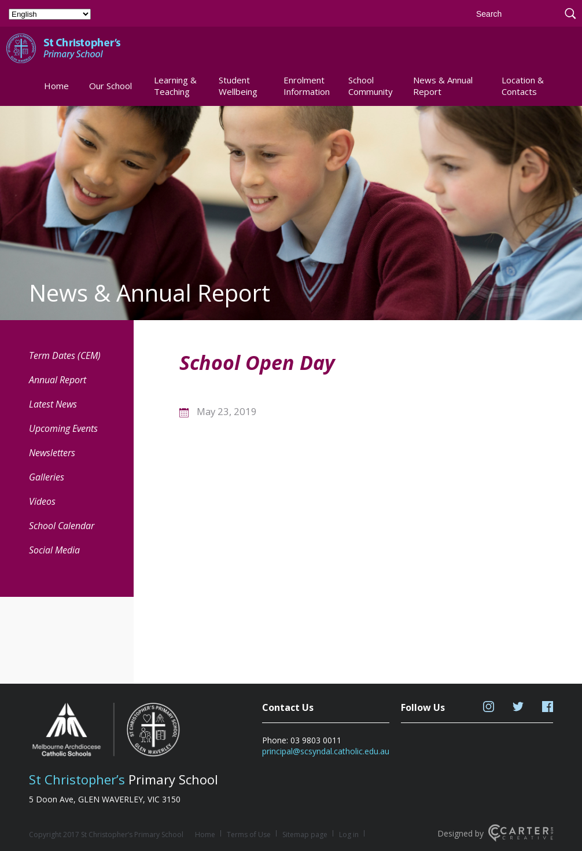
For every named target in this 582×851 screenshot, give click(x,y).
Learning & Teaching (175, 85)
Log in (349, 834)
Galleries (46, 477)
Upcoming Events (63, 428)
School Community (370, 85)
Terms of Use (249, 834)
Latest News (53, 404)
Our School (110, 85)
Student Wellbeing (238, 85)
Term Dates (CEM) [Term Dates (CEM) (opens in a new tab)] (65, 355)
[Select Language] (50, 14)
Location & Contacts (523, 85)
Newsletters (52, 452)
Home (56, 85)
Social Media (54, 550)
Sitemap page (304, 834)
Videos (42, 501)
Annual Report (57, 379)
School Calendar (61, 525)
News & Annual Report (443, 85)
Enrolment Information (306, 85)
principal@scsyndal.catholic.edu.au (325, 751)
